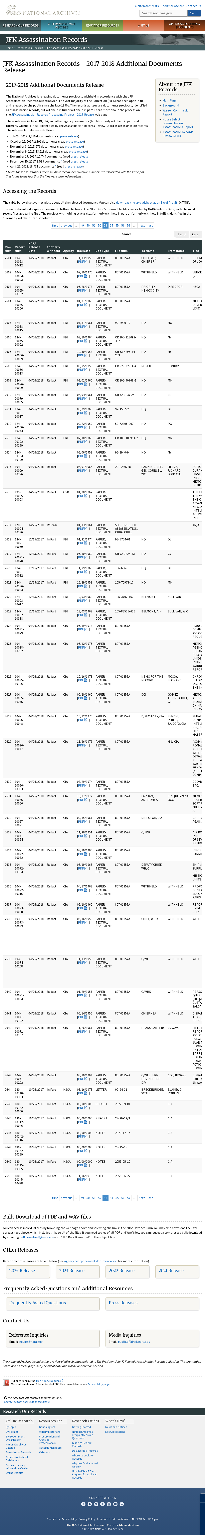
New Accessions (115, 1431)
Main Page (170, 100)
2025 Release (22, 1270)
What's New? (115, 1421)
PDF (81, 261)
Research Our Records (20, 25)
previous (66, 225)
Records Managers (50, 1447)
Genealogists (47, 1427)
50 (88, 225)
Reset (195, 234)
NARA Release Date (34, 247)
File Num (121, 251)
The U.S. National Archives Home (43, 10)
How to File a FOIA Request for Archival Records (84, 1474)
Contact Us (193, 6)
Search (194, 13)
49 (82, 225)
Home (9, 48)
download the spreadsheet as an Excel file (144, 202)
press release (69, 136)
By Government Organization (15, 1438)
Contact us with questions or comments (27, 1402)
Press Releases (123, 1302)
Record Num (20, 248)
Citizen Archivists (147, 6)
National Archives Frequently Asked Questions (82, 1435)
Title (196, 251)
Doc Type (102, 251)
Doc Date (83, 251)
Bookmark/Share (172, 6)
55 (117, 225)
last (150, 225)
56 (123, 225)
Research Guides (85, 1421)
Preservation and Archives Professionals (49, 1440)
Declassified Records (85, 1450)
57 (128, 225)
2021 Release (171, 1270)
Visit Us (143, 25)
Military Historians (49, 1431)
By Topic (11, 1427)
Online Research (19, 1421)
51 (93, 225)
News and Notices (116, 1427)
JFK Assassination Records (62, 48)
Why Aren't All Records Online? (85, 1465)
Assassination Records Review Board (178, 134)
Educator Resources (102, 25)
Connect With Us (102, 1498)
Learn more (169, 1528)
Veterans (44, 1452)
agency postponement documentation (91, 1261)
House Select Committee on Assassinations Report (178, 123)
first (55, 225)
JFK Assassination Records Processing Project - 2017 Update (52, 114)
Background (171, 105)
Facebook (83, 1504)
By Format (12, 1431)
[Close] (200, 1498)
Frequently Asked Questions (37, 1302)
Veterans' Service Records (61, 25)
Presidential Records (18, 1452)
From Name (176, 251)
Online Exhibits (14, 1473)
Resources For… (51, 1421)
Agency (68, 251)
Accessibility (69, 1519)
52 (99, 225)
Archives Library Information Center (17, 1466)
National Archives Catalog (16, 1446)
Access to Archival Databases (17, 1458)
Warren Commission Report (176, 112)
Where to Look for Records (83, 1457)
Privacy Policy (87, 1519)
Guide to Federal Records (82, 1444)
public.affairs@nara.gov (134, 1342)
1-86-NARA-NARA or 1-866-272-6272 (102, 1529)
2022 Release (122, 1270)
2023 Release (71, 1270)
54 (111, 225)
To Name (147, 251)
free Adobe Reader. (49, 1381)
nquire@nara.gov (30, 1342)
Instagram (96, 1504)
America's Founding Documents (184, 25)
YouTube (109, 1504)
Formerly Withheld (53, 248)
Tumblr (102, 1504)
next (142, 225)
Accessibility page (99, 1384)
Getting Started (81, 1427)
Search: (127, 234)
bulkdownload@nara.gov (37, 1237)
